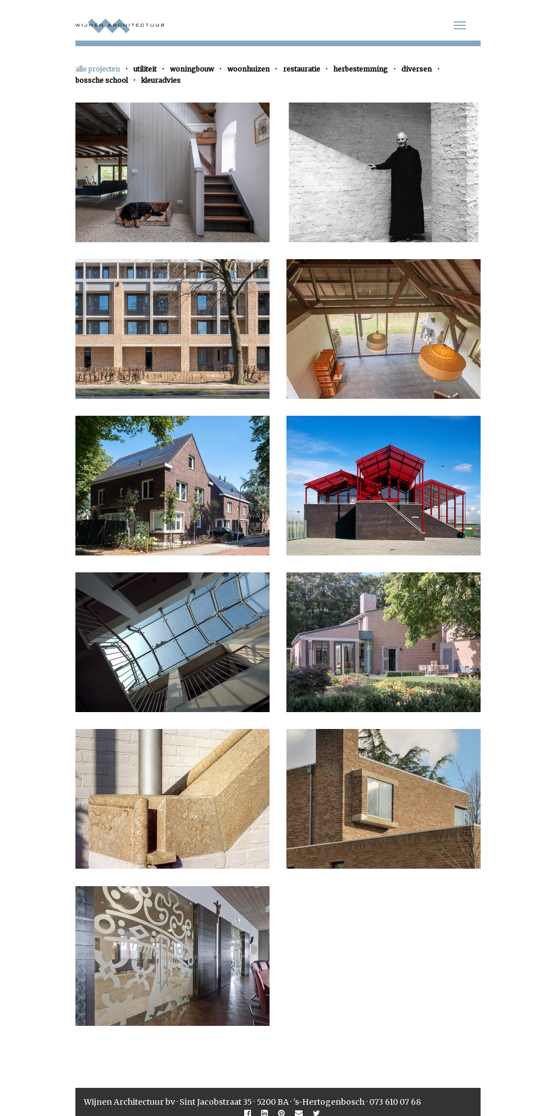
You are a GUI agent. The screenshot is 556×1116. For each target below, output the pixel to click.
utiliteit (144, 69)
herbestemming (360, 69)
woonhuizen (248, 69)
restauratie (301, 69)
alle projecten (97, 69)
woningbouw (192, 69)
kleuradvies (161, 80)
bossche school (101, 80)
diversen (416, 69)
